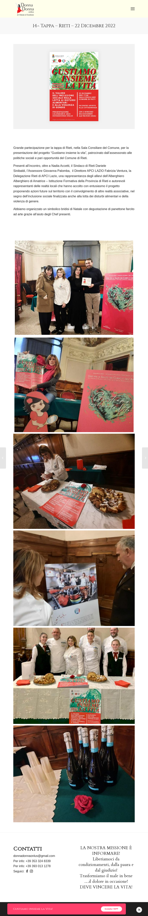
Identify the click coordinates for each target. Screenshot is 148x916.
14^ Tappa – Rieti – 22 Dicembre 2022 (74, 26)
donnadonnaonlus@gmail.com (34, 855)
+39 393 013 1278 (38, 866)
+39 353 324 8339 (38, 861)
